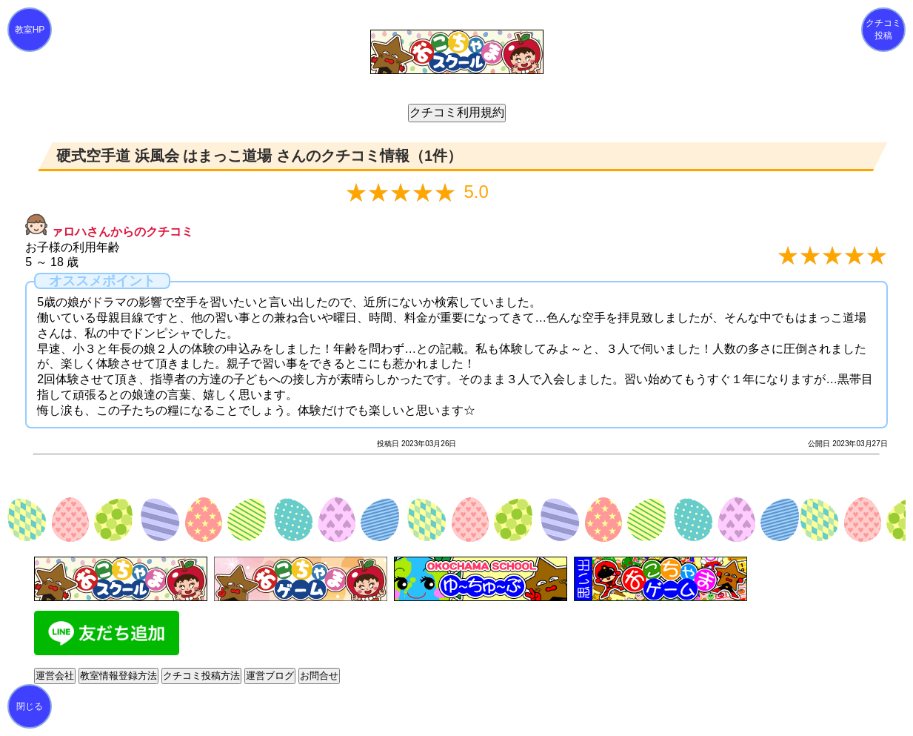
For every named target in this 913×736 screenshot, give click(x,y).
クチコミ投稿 (883, 29)
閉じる (29, 706)
